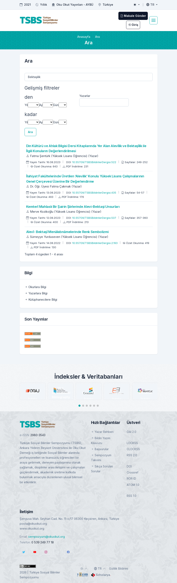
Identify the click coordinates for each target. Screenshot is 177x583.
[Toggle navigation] (153, 20)
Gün (56, 105)
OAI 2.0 (131, 431)
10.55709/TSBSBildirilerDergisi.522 (94, 162)
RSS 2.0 (132, 455)
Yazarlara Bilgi (36, 293)
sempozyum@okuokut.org (46, 537)
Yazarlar (84, 96)
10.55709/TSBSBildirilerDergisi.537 (94, 217)
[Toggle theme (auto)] (84, 569)
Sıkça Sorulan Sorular (102, 469)
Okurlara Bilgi (35, 287)
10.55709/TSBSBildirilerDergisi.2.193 (95, 243)
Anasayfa (83, 37)
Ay (41, 105)
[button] (79, 406)
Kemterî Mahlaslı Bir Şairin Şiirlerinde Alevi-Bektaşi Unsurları (73, 207)
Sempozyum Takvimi (101, 457)
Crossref (132, 472)
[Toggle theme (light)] (136, 4)
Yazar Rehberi (102, 431)
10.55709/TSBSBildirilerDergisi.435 (94, 192)
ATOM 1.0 (133, 485)
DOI (129, 466)
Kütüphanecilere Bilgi (41, 299)
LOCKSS (132, 443)
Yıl (26, 105)
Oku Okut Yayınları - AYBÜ (74, 4)
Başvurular (100, 449)
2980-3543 (37, 435)
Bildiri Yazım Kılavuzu (100, 440)
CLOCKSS (133, 449)
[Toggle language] (152, 4)
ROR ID (131, 478)
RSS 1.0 (131, 495)
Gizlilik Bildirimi (118, 568)
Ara (30, 132)
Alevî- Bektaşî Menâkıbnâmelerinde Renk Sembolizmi (67, 232)
